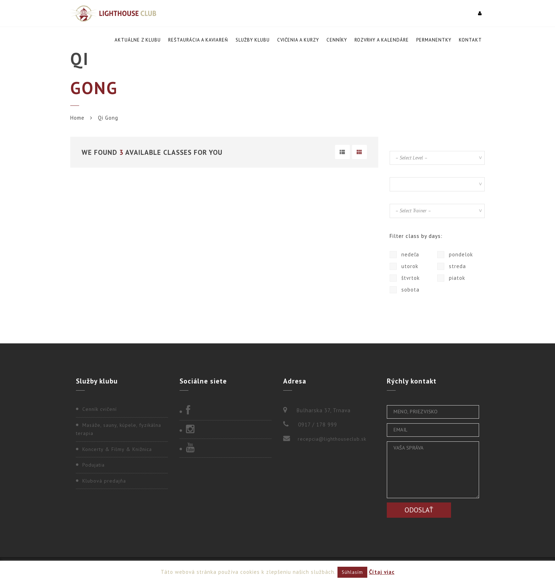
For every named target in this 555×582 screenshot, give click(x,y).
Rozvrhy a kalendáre (382, 40)
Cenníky (336, 40)
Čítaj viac (382, 572)
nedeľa (404, 254)
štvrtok (405, 278)
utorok (404, 266)
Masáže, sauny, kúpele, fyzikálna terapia (118, 429)
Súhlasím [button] (352, 572)
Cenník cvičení (99, 409)
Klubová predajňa (104, 481)
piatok (451, 278)
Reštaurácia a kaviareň (198, 40)
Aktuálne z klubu (138, 40)
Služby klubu (253, 40)
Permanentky (433, 40)
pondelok (455, 254)
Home (77, 117)
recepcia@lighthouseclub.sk (332, 439)
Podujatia (93, 465)
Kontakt (470, 40)
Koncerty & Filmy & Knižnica (117, 449)
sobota (404, 289)
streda (451, 266)
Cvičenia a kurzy (298, 40)
